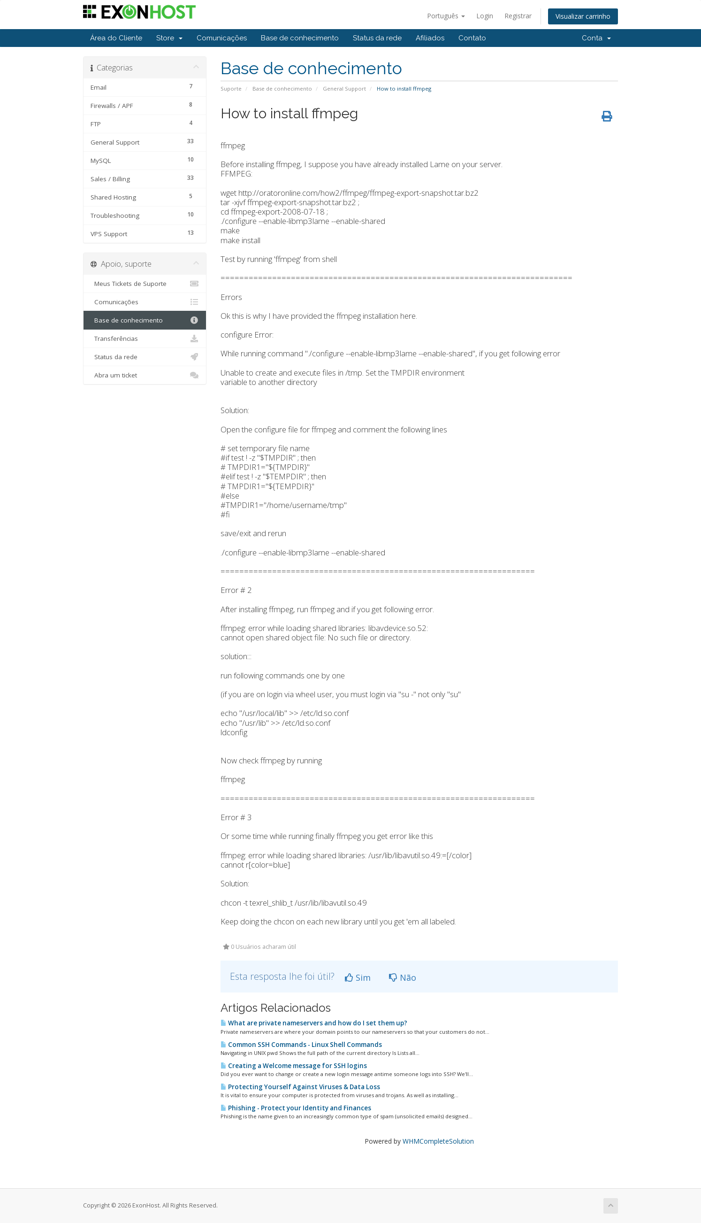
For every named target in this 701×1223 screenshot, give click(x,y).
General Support (344, 88)
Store (169, 38)
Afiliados (430, 38)
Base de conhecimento (300, 38)
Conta (596, 38)
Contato (472, 38)
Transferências (145, 338)
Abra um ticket (145, 375)
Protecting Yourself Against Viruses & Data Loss (300, 1087)
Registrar (518, 15)
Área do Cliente (116, 38)
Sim (358, 977)
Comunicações (222, 38)
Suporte (231, 88)
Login (484, 15)
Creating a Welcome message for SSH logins (294, 1065)
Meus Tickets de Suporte (145, 283)
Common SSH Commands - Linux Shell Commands (301, 1044)
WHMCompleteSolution (438, 1141)
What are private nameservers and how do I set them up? (314, 1023)
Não (402, 977)
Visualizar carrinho (583, 16)
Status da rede (377, 38)
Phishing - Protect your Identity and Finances (296, 1108)
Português (446, 15)
